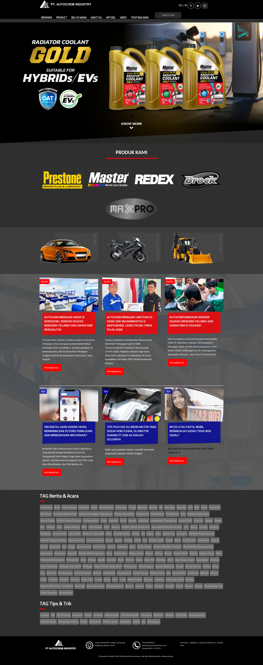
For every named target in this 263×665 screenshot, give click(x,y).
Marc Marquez (49, 566)
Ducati (198, 586)
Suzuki (179, 566)
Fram (104, 520)
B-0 (190, 507)
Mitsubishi (73, 559)
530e (43, 579)
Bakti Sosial (157, 514)
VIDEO (123, 17)
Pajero (149, 553)
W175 (44, 546)
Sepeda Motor (122, 533)
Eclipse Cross (207, 553)
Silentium (125, 621)
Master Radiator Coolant (167, 546)
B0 (160, 507)
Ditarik (215, 540)
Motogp (87, 566)
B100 (94, 507)
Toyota (193, 553)
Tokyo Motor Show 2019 (108, 566)
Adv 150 (149, 559)
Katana (97, 573)
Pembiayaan (65, 573)
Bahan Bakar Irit (165, 566)
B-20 (57, 507)
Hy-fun (111, 546)
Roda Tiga (87, 579)
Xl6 (64, 546)
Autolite (113, 520)
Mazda (189, 579)
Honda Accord (76, 540)
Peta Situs (184, 643)
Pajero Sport (136, 553)
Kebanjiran (153, 621)
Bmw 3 (129, 586)
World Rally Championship (198, 546)
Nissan (189, 586)
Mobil (136, 621)
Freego (203, 527)
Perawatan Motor (68, 621)
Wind (137, 540)
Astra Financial (83, 573)
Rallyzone (60, 553)
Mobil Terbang (49, 592)
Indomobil (109, 573)
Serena (115, 527)
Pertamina (46, 507)
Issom (218, 520)
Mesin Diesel (69, 507)
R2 (143, 533)
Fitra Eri (198, 520)
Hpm (132, 546)
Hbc (84, 527)
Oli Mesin (46, 514)
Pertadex (84, 507)
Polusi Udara (157, 573)
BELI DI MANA (78, 17)
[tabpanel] (131, 82)
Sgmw (118, 540)
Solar (204, 507)
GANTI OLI (96, 17)
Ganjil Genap (140, 573)
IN (185, 5)
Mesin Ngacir (146, 566)
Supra (150, 533)
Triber (149, 586)
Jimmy (206, 566)
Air (143, 621)
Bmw (215, 566)
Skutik (101, 559)
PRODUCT (61, 17)
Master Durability (124, 514)
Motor (135, 533)
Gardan (45, 615)
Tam (158, 533)
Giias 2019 (74, 533)
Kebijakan (194, 643)
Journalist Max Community (167, 527)
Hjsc (59, 527)
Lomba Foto (59, 533)
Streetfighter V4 (213, 586)
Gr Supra (182, 533)
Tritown (75, 579)
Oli (52, 615)
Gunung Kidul (90, 520)
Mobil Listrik (135, 579)
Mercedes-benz (175, 579)
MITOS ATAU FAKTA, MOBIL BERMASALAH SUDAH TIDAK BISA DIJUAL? (190, 431)
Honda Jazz (130, 566)
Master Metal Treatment (135, 527)
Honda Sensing (95, 540)
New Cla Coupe (95, 586)
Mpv (106, 527)
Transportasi (124, 573)
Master (51, 527)
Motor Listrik (156, 540)
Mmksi (92, 559)
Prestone (46, 533)
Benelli (204, 573)
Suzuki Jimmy (193, 566)
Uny (183, 514)
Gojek (169, 540)
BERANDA (46, 17)
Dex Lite (181, 507)
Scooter (64, 579)
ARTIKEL (111, 17)
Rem (109, 553)
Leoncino (193, 573)
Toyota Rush (180, 553)
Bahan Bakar (106, 507)
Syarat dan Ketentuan (207, 643)
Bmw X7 (51, 573)
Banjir (84, 621)
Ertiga (71, 546)
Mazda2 (159, 579)
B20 (197, 507)
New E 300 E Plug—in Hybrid (57, 586)
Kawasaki (55, 546)
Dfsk (115, 579)
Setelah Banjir (48, 621)
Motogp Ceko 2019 (70, 566)
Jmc (186, 527)
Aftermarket (112, 615)
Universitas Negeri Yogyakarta (95, 514)
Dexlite (153, 507)
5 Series (53, 579)
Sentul (208, 520)
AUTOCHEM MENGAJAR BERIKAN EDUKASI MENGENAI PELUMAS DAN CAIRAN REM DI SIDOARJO (191, 321)
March (214, 573)
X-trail (179, 586)
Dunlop (215, 559)
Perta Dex (121, 507)
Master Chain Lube (198, 514)
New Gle (80, 586)
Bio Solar (170, 507)
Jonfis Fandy (144, 546)
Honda (132, 520)
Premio (130, 559)
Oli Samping (63, 615)
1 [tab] (131, 115)
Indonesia (203, 540)
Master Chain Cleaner (69, 520)
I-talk (122, 579)
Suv (43, 573)
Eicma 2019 (179, 573)
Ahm (170, 559)
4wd (83, 559)
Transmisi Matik (129, 615)
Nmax (194, 527)
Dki (168, 573)
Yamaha (214, 527)
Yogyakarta (143, 514)
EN (180, 5)
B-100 (132, 507)
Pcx (145, 540)
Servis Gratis (48, 520)
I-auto (98, 579)
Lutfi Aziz (144, 520)
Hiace (139, 559)
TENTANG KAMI (140, 17)
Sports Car (168, 533)
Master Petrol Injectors (91, 553)
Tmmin (139, 586)
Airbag (158, 553)
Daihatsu (122, 546)
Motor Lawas (110, 621)
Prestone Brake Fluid (65, 514)
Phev (219, 553)
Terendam (95, 621)
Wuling (128, 540)
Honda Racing (72, 527)
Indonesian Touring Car (164, 520)
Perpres (148, 579)
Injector (72, 553)
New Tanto (99, 546)
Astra (178, 540)
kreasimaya (136, 656)
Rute (120, 559)
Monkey (160, 559)
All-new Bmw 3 (114, 586)
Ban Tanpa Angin (185, 559)
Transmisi (214, 507)
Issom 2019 (185, 520)
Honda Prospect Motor (53, 540)
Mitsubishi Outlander (52, 559)
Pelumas (158, 615)
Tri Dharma (172, 514)
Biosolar (142, 507)
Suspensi (77, 615)
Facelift (170, 586)
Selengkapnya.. (52, 367)
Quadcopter (65, 592)
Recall (168, 553)
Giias (108, 533)
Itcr (43, 527)
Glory (107, 579)
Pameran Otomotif (93, 533)
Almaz (109, 540)
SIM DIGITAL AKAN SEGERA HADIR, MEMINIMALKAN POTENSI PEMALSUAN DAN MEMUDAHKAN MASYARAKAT (68, 431)
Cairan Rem (120, 553)
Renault (159, 586)
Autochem (46, 553)
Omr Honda (95, 527)
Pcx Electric (189, 540)
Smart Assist (84, 546)
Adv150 (111, 559)
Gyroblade (202, 559)
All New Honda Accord (201, 533)
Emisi (123, 520)
